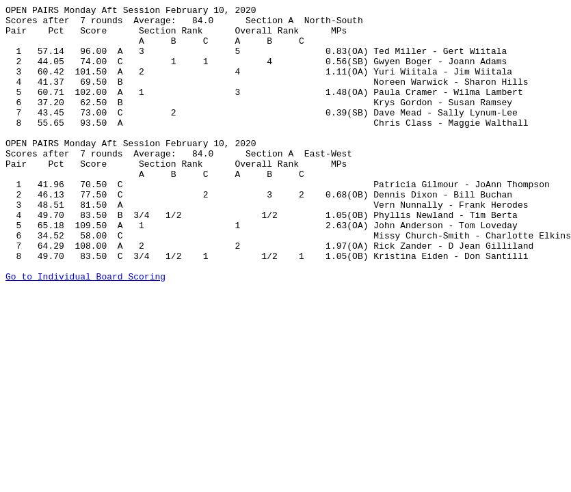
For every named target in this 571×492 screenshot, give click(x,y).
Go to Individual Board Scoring (85, 331)
